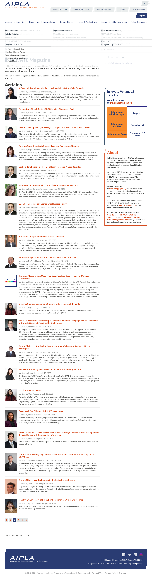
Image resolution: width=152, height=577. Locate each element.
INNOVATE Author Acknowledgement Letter (123, 218)
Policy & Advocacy (139, 22)
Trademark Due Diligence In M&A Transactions (41, 411)
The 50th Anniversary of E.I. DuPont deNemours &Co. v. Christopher (51, 500)
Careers (122, 9)
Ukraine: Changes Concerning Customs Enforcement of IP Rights (49, 304)
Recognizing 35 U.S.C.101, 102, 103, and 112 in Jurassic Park (46, 109)
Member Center (66, 22)
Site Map (122, 573)
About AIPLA (58, 9)
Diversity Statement (81, 9)
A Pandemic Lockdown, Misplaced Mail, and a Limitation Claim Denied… (51, 88)
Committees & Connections (42, 22)
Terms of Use (97, 573)
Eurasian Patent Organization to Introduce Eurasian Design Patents (51, 369)
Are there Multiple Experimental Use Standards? (41, 236)
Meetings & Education (14, 22)
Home (7, 55)
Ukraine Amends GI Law (30, 390)
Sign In (142, 15)
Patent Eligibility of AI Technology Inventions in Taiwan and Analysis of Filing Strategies (54, 347)
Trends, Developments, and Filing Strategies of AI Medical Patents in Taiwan (54, 127)
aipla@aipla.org (135, 563)
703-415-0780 (103, 563)
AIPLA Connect (139, 9)
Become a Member (104, 9)
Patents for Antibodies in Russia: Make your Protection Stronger (49, 146)
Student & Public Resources (114, 22)
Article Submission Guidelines (118, 63)
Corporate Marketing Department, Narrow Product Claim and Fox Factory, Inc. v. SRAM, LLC (56, 455)
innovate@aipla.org (121, 102)
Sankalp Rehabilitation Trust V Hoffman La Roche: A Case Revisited (50, 167)
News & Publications (87, 22)
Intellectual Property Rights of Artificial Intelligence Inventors (48, 185)
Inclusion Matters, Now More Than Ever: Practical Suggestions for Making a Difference (54, 277)
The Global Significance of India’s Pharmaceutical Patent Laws (48, 257)
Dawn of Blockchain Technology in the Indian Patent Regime (47, 480)
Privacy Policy (110, 573)
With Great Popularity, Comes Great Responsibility (43, 204)
